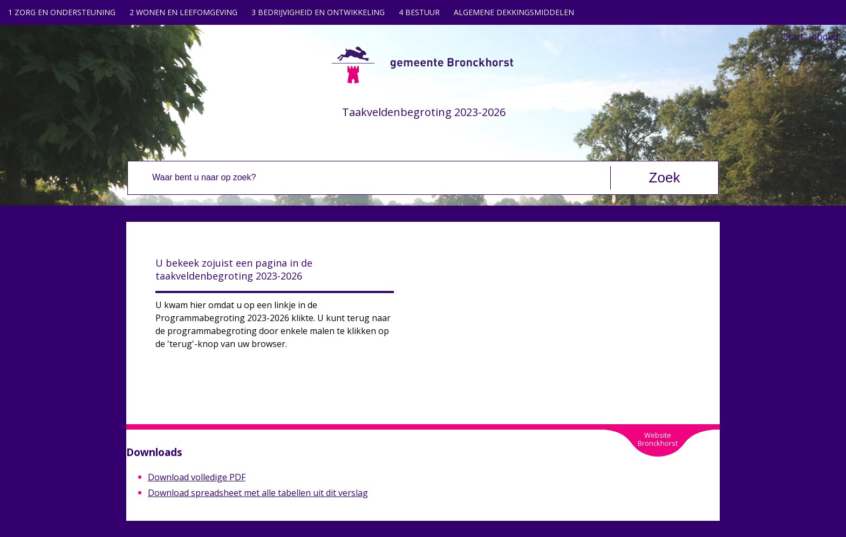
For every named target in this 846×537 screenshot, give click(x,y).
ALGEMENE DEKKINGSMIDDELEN (514, 12)
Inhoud (823, 37)
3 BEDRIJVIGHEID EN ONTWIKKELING (318, 12)
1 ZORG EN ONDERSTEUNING (61, 12)
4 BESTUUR (419, 12)
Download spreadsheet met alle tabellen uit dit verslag (258, 493)
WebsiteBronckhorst (658, 439)
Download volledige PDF (196, 477)
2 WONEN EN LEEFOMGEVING (183, 12)
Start (793, 37)
